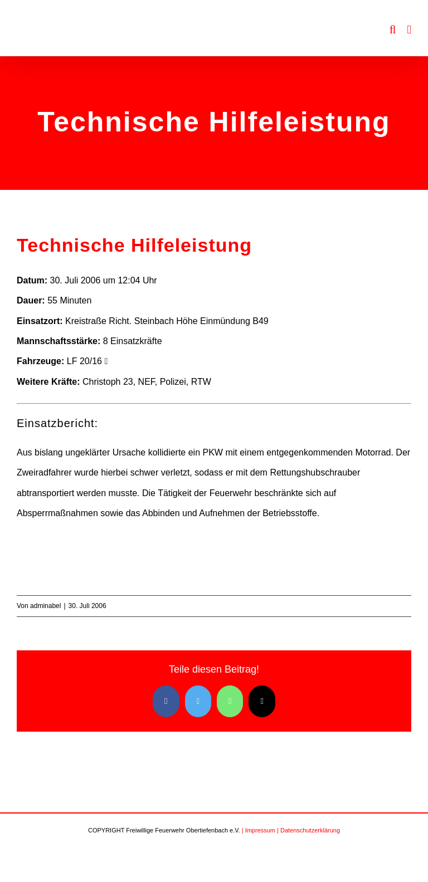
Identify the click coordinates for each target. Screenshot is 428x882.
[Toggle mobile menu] (409, 30)
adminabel (45, 606)
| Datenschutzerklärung (308, 830)
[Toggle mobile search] (393, 30)
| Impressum (258, 830)
